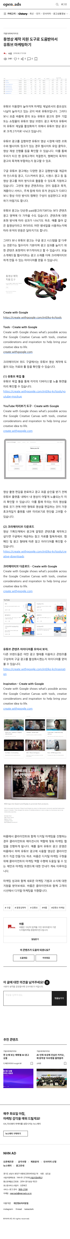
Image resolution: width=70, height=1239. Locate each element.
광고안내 (20, 1165)
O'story (22, 14)
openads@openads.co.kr (21, 1193)
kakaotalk (29, 1209)
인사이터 (47, 13)
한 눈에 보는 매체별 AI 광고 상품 (16, 1057)
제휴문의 (35, 1161)
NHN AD (9, 1153)
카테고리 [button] (9, 13)
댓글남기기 (59, 998)
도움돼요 (23, 958)
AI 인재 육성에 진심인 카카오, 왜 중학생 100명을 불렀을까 (51, 1057)
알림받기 (35, 939)
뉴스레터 (7, 1165)
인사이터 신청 (49, 1161)
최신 (32, 13)
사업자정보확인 (36, 1177)
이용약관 (7, 1203)
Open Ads (12, 5)
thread (19, 1209)
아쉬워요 (46, 958)
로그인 (64, 4)
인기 (38, 13)
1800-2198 (23, 1189)
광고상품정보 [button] (59, 13)
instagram (8, 1209)
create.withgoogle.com (18, 430)
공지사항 (22, 1161)
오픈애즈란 (8, 1161)
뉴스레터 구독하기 (15, 1133)
